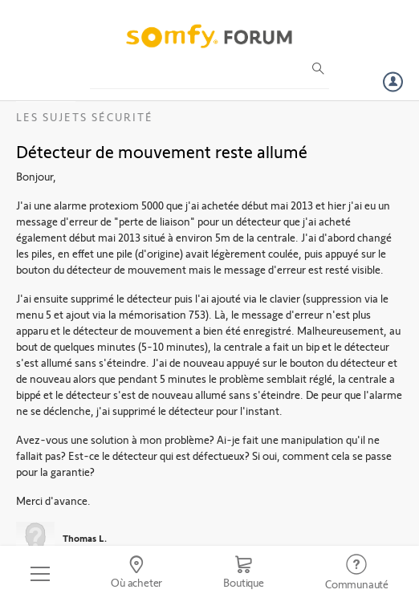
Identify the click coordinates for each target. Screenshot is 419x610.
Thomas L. (85, 537)
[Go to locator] (136, 574)
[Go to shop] (244, 574)
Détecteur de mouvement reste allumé (161, 150)
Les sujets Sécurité (84, 117)
